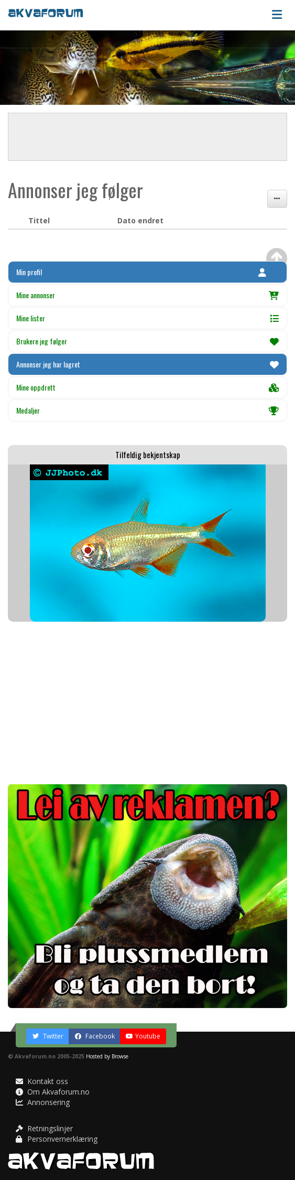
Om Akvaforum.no (53, 1092)
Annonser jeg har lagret (147, 364)
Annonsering (43, 1102)
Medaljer (147, 410)
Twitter (47, 1036)
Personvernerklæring (56, 1139)
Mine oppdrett (147, 387)
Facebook (94, 1036)
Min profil (141, 271)
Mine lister (147, 317)
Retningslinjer (44, 1128)
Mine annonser (147, 294)
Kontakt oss (42, 1081)
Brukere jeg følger (147, 341)
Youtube (143, 1036)
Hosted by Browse (107, 1056)
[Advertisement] (147, 703)
